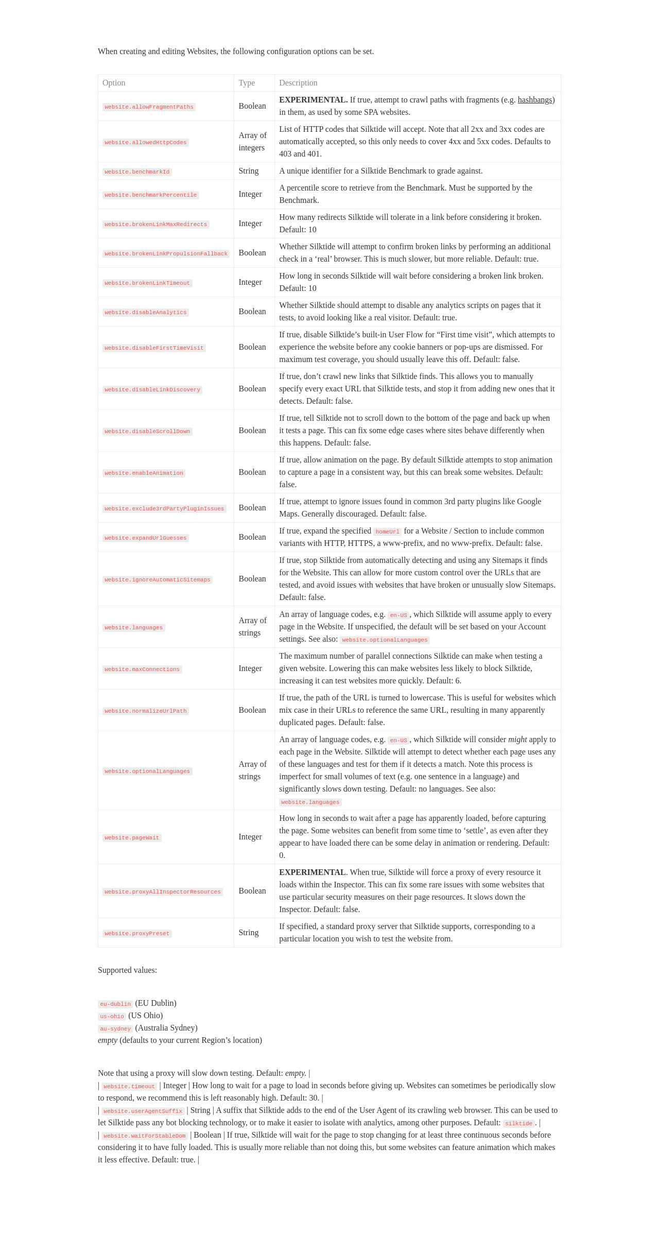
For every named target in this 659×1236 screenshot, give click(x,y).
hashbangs (535, 99)
